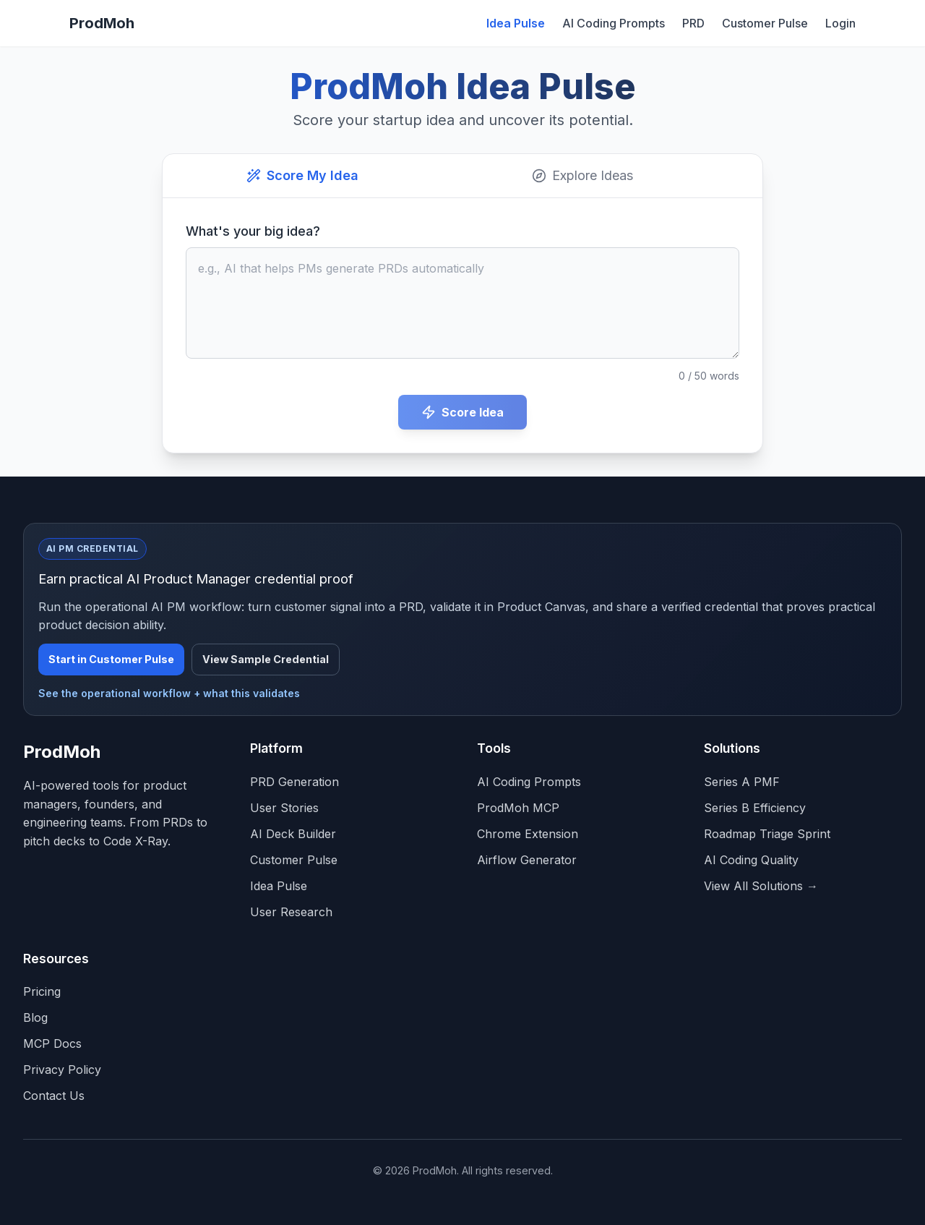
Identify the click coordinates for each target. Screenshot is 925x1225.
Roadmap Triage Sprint (767, 834)
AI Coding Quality (751, 860)
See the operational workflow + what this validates (169, 693)
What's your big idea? (253, 231)
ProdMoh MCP (518, 808)
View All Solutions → (761, 886)
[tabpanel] (462, 325)
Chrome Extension (527, 834)
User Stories (284, 808)
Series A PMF (742, 781)
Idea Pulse (515, 23)
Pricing (42, 991)
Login (840, 23)
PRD (693, 23)
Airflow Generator (527, 860)
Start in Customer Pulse (111, 659)
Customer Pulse (765, 23)
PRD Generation (294, 781)
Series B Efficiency (755, 808)
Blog (35, 1017)
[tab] (302, 175)
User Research (291, 912)
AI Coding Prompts (613, 23)
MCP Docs (52, 1043)
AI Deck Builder (293, 834)
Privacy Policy (62, 1069)
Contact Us (54, 1095)
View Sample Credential (265, 659)
